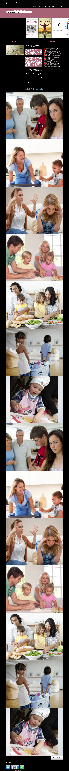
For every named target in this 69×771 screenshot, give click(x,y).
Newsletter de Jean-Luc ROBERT (57, 758)
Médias (54, 6)
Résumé (47, 6)
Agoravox (40, 74)
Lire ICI (45, 56)
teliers (33, 89)
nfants (42, 89)
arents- (38, 89)
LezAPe (41, 6)
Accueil (34, 6)
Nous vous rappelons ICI (10, 762)
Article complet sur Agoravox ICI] (35, 80)
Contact (60, 6)
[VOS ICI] (30, 82)
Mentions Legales (18, 770)
